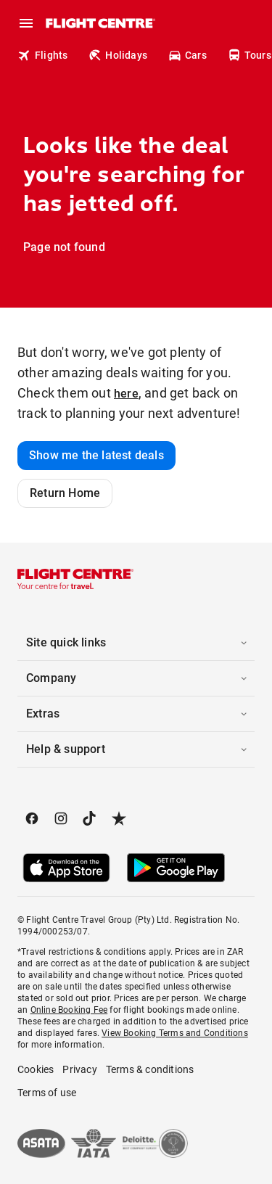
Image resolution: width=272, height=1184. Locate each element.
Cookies (35, 1069)
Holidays (117, 55)
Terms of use (46, 1092)
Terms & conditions (150, 1069)
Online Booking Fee (69, 1010)
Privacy (79, 1069)
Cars (187, 55)
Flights (42, 55)
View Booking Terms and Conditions (175, 1033)
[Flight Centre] (100, 23)
